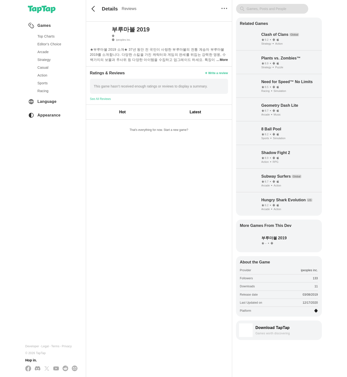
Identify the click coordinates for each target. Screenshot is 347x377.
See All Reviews (100, 99)
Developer (32, 346)
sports (43, 83)
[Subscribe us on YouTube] (56, 369)
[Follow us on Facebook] (28, 369)
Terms (55, 346)
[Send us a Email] (75, 369)
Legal (45, 346)
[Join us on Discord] (37, 369)
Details (110, 8)
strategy (44, 60)
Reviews (129, 9)
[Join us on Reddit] (65, 369)
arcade (43, 52)
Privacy (67, 346)
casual (43, 67)
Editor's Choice (49, 44)
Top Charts (46, 36)
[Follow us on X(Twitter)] (47, 369)
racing (43, 91)
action (43, 75)
